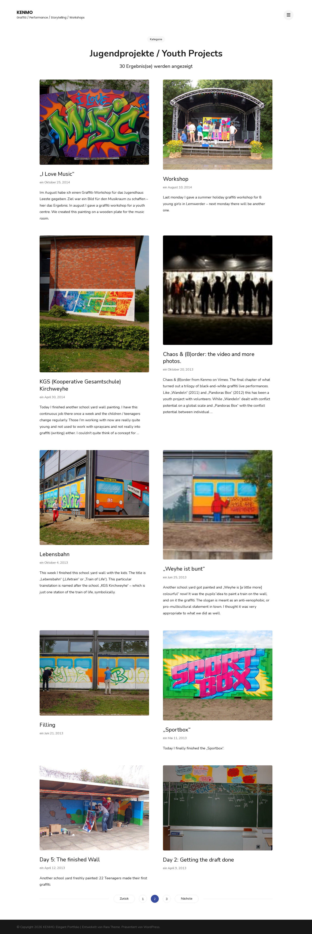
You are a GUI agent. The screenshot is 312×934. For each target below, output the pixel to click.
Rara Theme (111, 927)
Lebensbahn (54, 554)
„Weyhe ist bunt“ (184, 569)
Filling (47, 725)
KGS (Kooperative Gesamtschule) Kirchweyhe (80, 385)
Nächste (186, 898)
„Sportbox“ (177, 730)
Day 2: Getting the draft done (198, 860)
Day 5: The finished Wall (70, 859)
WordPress (151, 927)
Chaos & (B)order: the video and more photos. (208, 358)
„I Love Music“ (57, 174)
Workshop (175, 179)
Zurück (124, 898)
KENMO (25, 12)
